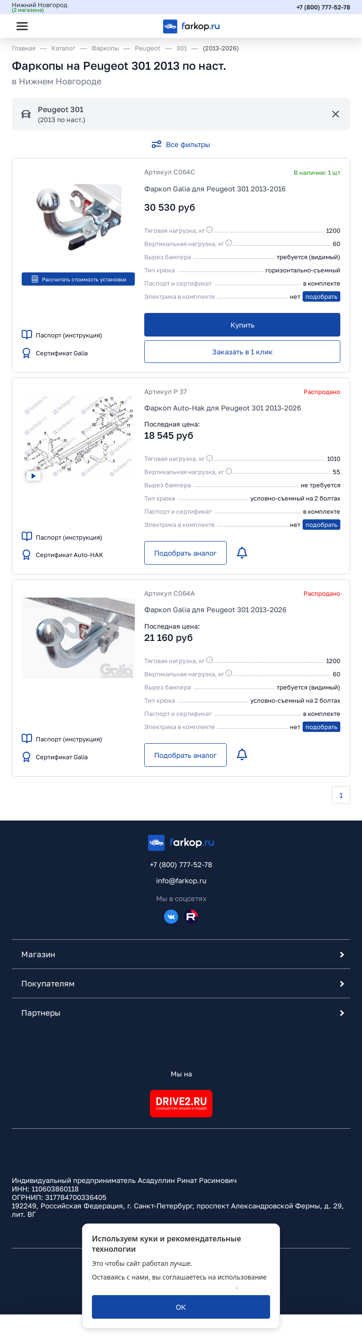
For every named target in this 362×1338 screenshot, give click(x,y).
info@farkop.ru (181, 880)
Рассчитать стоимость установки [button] (78, 279)
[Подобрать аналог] (185, 553)
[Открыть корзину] (335, 26)
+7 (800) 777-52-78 (323, 7)
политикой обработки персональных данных (164, 1285)
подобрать (321, 296)
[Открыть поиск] (48, 26)
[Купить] (242, 325)
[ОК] (181, 1307)
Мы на (181, 1073)
